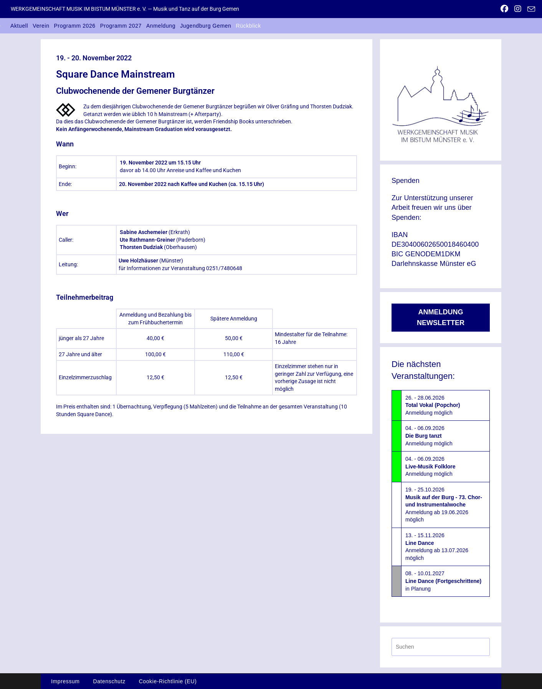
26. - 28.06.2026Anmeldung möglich (432, 405)
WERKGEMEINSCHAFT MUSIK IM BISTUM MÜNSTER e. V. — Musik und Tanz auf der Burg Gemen (125, 9)
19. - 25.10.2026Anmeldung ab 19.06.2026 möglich (443, 504)
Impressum (65, 681)
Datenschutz (109, 681)
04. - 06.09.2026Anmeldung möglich (429, 435)
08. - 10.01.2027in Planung (443, 580)
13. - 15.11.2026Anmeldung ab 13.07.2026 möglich (436, 546)
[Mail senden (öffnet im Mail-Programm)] (529, 9)
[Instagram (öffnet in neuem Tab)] (517, 9)
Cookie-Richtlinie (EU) (168, 681)
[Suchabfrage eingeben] (441, 647)
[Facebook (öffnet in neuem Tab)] (504, 9)
